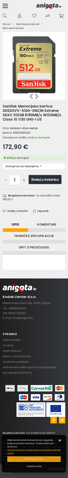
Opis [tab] (15, 224)
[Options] (34, 466)
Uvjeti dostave (12, 351)
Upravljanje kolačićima (17, 373)
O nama (8, 345)
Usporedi (40, 211)
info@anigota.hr (23, 318)
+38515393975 (17, 308)
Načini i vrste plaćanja (17, 356)
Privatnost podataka (16, 362)
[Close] (34, 459)
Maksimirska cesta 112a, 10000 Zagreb (27, 303)
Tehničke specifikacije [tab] (34, 236)
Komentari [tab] (46, 224)
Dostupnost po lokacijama (22, 166)
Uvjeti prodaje (11, 340)
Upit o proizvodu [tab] (34, 247)
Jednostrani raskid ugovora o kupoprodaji (29, 367)
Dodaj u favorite (15, 211)
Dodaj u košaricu (45, 180)
